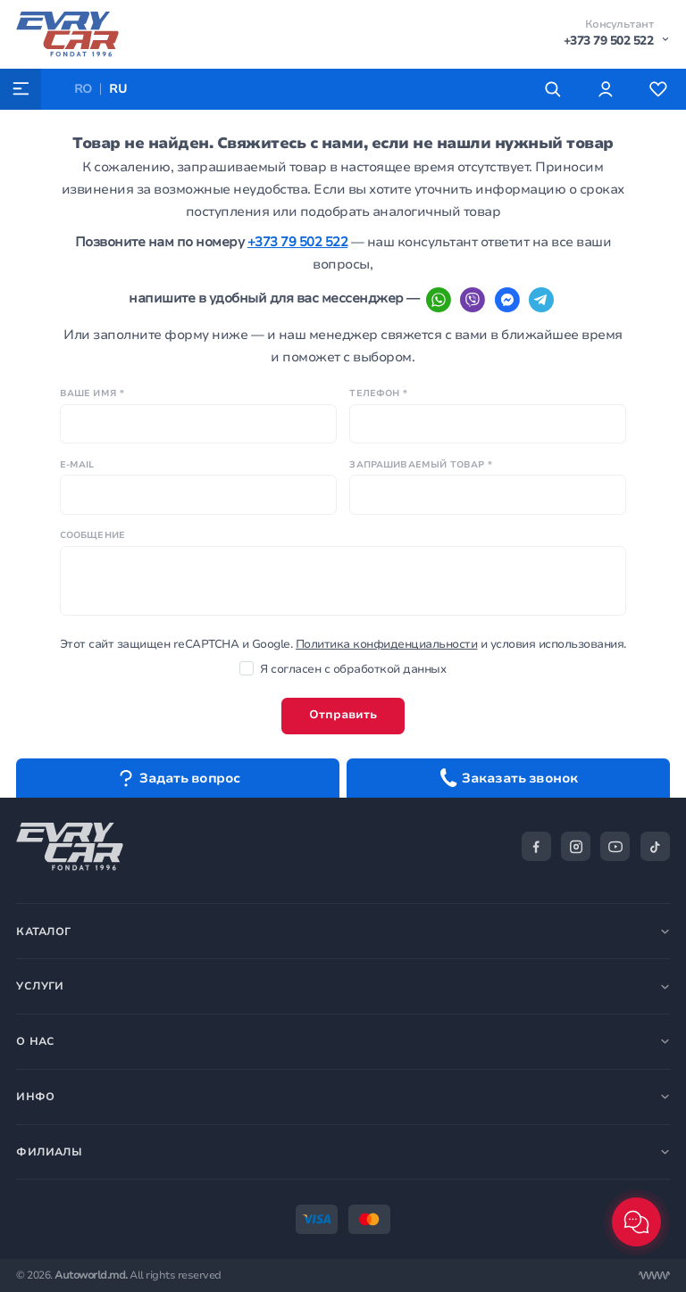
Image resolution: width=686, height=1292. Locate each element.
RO (83, 88)
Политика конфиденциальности (387, 644)
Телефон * (377, 393)
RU (118, 88)
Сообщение (92, 535)
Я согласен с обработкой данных (342, 669)
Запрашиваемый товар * (420, 465)
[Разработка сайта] (654, 1275)
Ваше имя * (92, 393)
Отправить (343, 715)
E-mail (77, 465)
